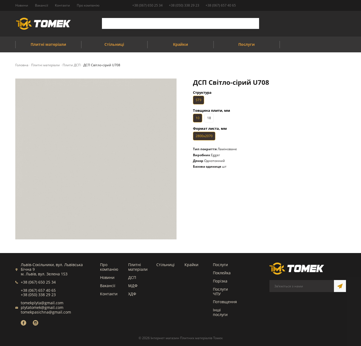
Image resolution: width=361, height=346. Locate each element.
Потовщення (225, 301)
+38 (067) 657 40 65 (221, 5)
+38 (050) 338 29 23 (184, 5)
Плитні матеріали (138, 267)
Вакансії (107, 285)
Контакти (109, 293)
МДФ (132, 285)
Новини (107, 277)
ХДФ (132, 293)
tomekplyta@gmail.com (42, 302)
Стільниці (165, 264)
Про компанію (109, 267)
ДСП (132, 277)
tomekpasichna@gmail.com (46, 312)
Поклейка (222, 272)
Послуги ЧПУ (220, 291)
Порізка (220, 281)
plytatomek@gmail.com (42, 307)
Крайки (191, 264)
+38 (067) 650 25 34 (147, 5)
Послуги (220, 264)
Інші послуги (220, 312)
